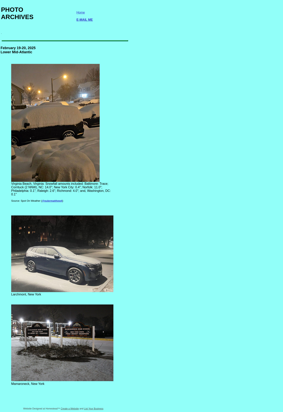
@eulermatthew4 (52, 200)
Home (80, 12)
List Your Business (93, 408)
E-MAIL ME (84, 19)
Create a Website (70, 408)
